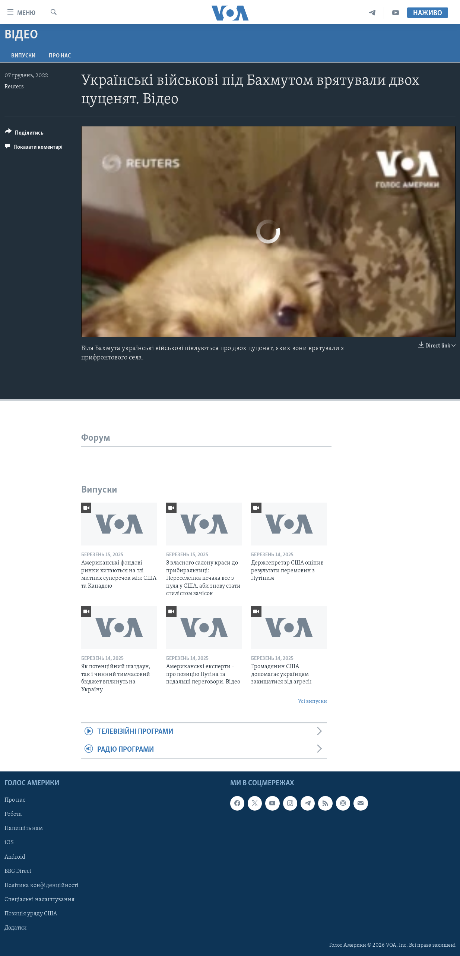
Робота (13, 815)
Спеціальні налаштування (39, 900)
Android (14, 857)
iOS (9, 843)
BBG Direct (17, 871)
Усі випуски (312, 701)
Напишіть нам (23, 829)
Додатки (15, 928)
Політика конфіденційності (41, 886)
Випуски (23, 56)
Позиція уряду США (30, 914)
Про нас (60, 56)
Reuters (14, 87)
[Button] (24, 134)
